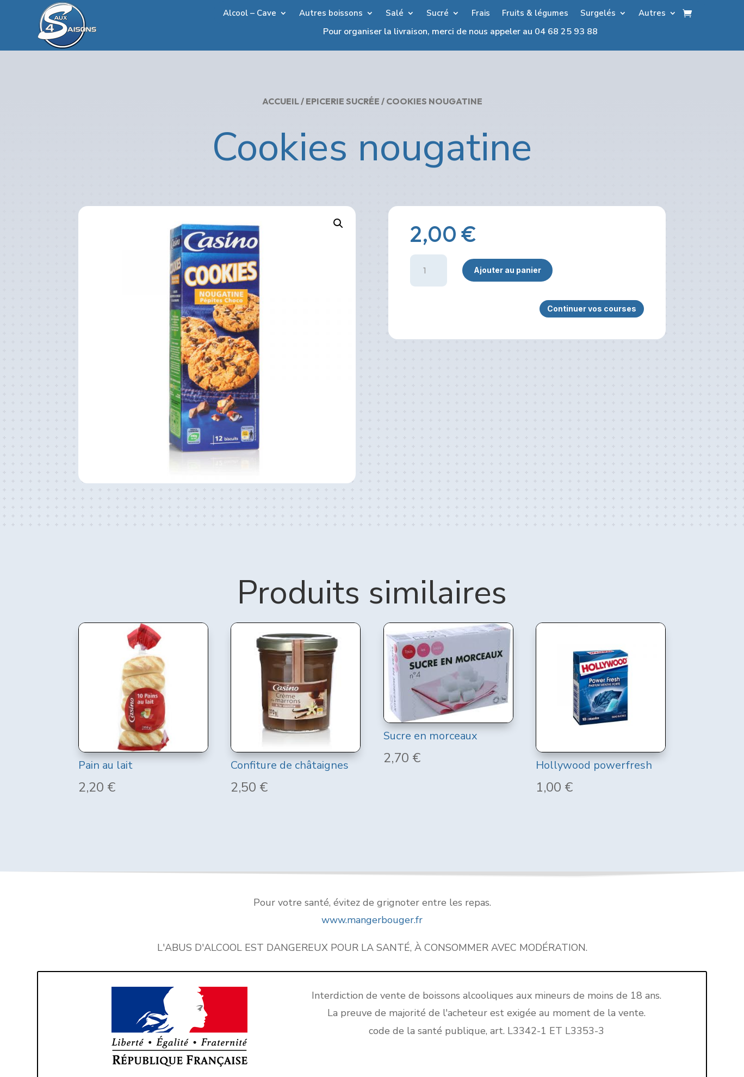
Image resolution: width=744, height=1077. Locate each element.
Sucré (437, 13)
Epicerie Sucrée (343, 101)
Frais (481, 13)
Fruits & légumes (535, 13)
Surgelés (598, 13)
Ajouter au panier (507, 270)
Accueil (280, 101)
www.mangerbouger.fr (372, 919)
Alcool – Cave (249, 13)
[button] (338, 223)
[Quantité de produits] (429, 270)
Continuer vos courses (591, 308)
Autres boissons (331, 13)
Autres (652, 13)
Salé (395, 13)
